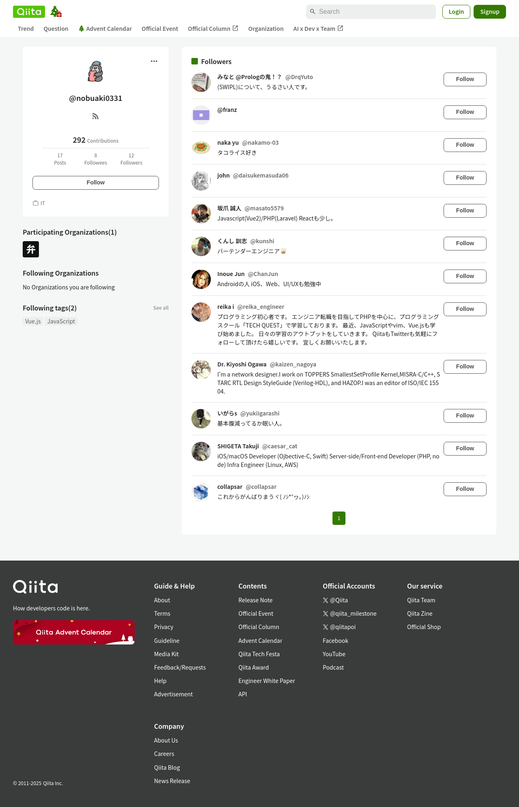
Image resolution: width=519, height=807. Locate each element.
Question (55, 28)
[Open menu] (154, 61)
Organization (265, 28)
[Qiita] (29, 12)
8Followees (95, 159)
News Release (172, 781)
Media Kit (166, 654)
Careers (164, 753)
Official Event (160, 28)
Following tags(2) (50, 308)
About (162, 600)
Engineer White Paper (266, 680)
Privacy (163, 627)
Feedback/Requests (180, 667)
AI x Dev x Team (319, 28)
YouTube (334, 654)
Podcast (333, 667)
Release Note (255, 600)
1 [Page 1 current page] (338, 518)
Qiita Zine (420, 613)
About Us (166, 740)
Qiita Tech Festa (259, 654)
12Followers (131, 159)
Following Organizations (61, 273)
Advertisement (173, 694)
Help (160, 680)
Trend (26, 28)
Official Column (213, 28)
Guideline (167, 640)
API (242, 694)
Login (456, 11)
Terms (162, 613)
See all (161, 307)
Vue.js (33, 321)
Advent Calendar (105, 28)
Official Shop (424, 627)
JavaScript (61, 321)
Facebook (335, 640)
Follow (96, 182)
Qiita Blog (167, 767)
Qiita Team (421, 600)
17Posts (60, 159)
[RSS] (96, 116)
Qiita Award (253, 667)
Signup (490, 11)
